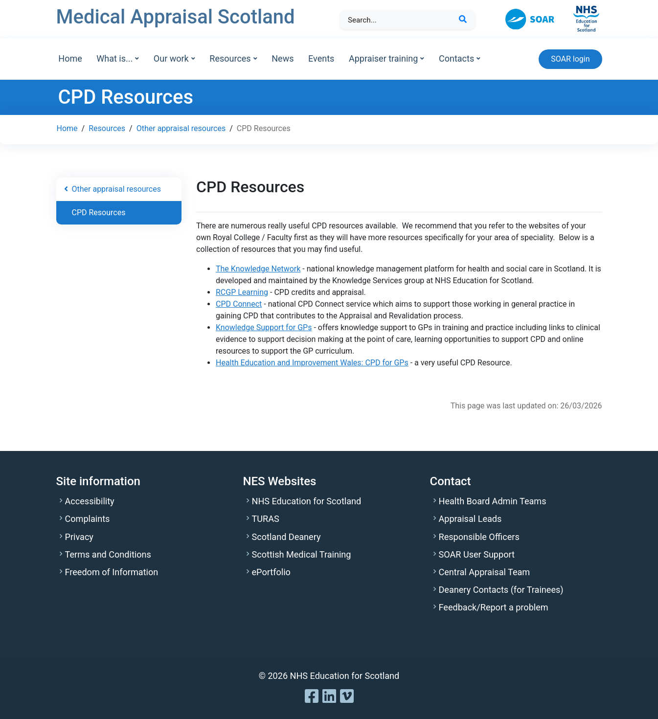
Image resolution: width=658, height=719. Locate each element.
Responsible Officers (479, 537)
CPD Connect (239, 304)
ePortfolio (271, 572)
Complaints (87, 519)
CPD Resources (99, 212)
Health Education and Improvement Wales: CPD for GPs (312, 362)
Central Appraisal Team (484, 572)
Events (321, 58)
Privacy (79, 537)
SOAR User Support (477, 554)
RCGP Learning (242, 292)
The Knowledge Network (258, 268)
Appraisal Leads (470, 519)
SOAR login (570, 59)
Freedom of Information (112, 572)
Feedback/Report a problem (493, 607)
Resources (107, 128)
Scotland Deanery (286, 537)
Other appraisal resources (181, 128)
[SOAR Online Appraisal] (536, 18)
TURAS (265, 519)
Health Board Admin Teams (492, 501)
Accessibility (89, 501)
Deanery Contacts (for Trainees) (501, 589)
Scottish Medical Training (301, 554)
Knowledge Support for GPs (264, 327)
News (283, 58)
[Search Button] (463, 19)
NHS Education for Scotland (307, 501)
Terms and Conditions (108, 554)
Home (70, 58)
